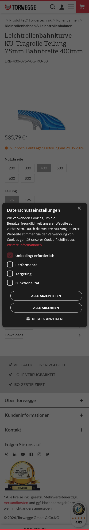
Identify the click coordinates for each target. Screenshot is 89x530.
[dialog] (44, 265)
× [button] (79, 208)
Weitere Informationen (24, 245)
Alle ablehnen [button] (46, 308)
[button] (44, 319)
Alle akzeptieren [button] (46, 296)
